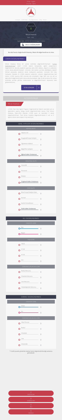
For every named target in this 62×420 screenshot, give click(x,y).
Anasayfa (17, 19)
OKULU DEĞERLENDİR (31, 45)
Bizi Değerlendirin (33, 19)
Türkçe (28, 1)
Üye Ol (34, 3)
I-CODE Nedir (24, 19)
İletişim (45, 19)
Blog (40, 19)
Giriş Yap (28, 3)
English (33, 1)
